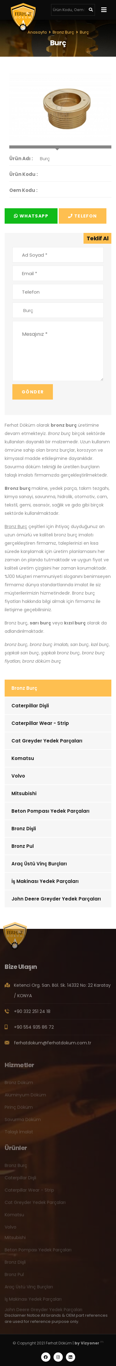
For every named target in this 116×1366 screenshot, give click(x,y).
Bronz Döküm (19, 1085)
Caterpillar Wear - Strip (40, 723)
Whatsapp (31, 216)
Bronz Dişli (23, 828)
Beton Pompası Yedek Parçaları (50, 811)
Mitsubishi (24, 793)
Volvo (18, 776)
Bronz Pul (22, 846)
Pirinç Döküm (19, 1109)
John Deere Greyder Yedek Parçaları (56, 899)
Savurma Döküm (23, 1122)
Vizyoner (90, 1343)
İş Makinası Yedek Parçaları (45, 881)
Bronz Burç (24, 688)
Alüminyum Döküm (25, 1097)
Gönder (33, 392)
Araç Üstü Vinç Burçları (39, 863)
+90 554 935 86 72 (34, 1029)
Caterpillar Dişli (30, 705)
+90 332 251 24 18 (32, 1013)
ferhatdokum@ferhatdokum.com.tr (52, 1045)
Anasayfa (37, 32)
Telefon (82, 216)
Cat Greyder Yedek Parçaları (46, 741)
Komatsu (22, 758)
